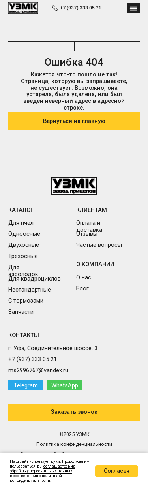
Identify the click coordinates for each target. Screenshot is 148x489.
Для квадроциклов (34, 278)
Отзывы (86, 233)
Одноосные (24, 233)
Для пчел (21, 222)
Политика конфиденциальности (74, 444)
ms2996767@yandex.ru (38, 370)
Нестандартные (29, 289)
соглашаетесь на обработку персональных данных (42, 468)
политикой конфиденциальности (36, 478)
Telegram (26, 385)
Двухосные (23, 244)
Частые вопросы (99, 244)
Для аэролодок (23, 271)
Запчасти (21, 311)
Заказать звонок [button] (74, 411)
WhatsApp (64, 385)
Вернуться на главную (74, 121)
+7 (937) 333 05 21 (80, 8)
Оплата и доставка (89, 226)
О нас (83, 277)
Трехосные (23, 256)
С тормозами (25, 300)
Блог (82, 288)
